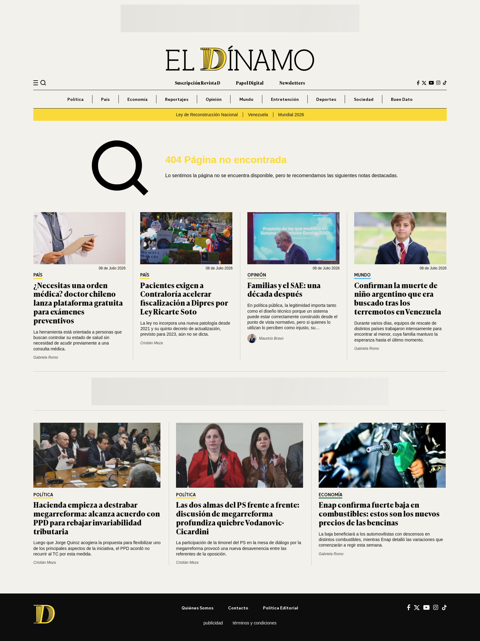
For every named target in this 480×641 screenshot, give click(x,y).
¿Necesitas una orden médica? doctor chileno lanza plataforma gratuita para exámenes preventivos (78, 303)
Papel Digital (250, 82)
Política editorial (280, 607)
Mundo (246, 99)
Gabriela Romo (45, 357)
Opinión (214, 99)
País (105, 99)
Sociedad (363, 99)
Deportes (326, 99)
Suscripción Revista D (197, 82)
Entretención (285, 99)
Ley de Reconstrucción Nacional (207, 114)
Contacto (238, 607)
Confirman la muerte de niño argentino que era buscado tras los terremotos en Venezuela (397, 298)
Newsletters (292, 82)
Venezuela (258, 114)
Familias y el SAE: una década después (284, 289)
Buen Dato (402, 99)
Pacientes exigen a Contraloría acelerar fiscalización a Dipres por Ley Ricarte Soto (184, 298)
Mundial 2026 (291, 114)
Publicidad (213, 622)
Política (75, 99)
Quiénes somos (197, 607)
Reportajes (176, 99)
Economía (137, 99)
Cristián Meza (151, 343)
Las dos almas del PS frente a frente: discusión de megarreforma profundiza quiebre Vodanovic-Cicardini (237, 517)
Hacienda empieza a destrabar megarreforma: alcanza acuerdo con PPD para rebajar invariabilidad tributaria (96, 517)
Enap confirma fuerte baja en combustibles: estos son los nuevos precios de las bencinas (379, 513)
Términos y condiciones (254, 622)
